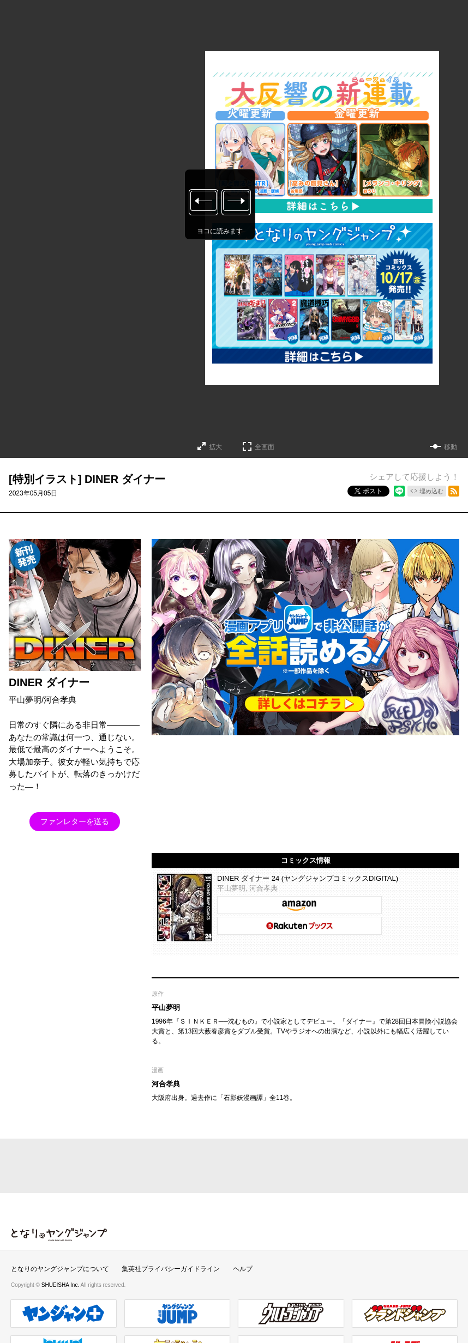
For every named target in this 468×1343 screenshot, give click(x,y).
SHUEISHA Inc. (61, 1285)
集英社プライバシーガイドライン (171, 1269)
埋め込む (431, 491)
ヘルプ (243, 1269)
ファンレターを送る (74, 821)
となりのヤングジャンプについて (60, 1269)
